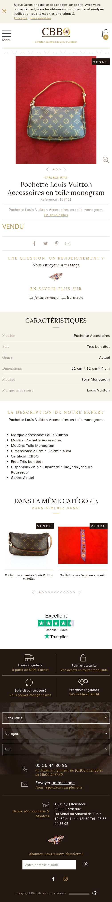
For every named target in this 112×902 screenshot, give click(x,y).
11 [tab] (71, 592)
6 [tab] (55, 592)
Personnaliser (40, 18)
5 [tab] (52, 592)
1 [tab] (53, 169)
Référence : (49, 199)
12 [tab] (74, 592)
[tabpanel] (56, 110)
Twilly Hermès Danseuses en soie (82, 575)
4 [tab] (49, 592)
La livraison (72, 297)
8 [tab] (61, 592)
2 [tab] (57, 169)
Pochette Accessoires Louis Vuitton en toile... (29, 577)
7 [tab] (58, 592)
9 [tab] (64, 592)
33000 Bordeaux (67, 808)
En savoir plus (56, 214)
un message (69, 265)
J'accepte (20, 18)
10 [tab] (67, 592)
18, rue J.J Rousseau (70, 803)
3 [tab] (60, 169)
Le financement (43, 297)
